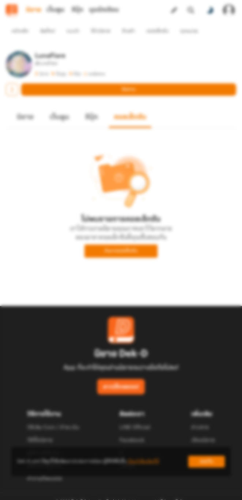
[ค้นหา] (191, 10)
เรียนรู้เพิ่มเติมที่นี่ (143, 461)
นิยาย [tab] (33, 10)
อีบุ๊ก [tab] (77, 10)
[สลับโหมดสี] (210, 10)
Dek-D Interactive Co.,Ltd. (95, 488)
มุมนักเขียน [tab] (104, 10)
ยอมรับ (206, 461)
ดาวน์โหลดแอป (121, 374)
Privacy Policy (173, 488)
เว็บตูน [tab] (55, 10)
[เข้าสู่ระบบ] (229, 10)
